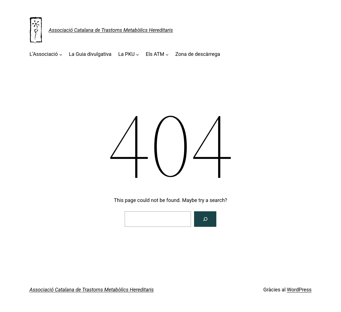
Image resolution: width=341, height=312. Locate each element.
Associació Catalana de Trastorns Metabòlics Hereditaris (111, 30)
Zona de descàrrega (197, 54)
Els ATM (155, 54)
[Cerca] (205, 219)
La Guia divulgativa (90, 54)
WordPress (299, 290)
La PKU (126, 54)
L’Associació (44, 54)
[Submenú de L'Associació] (60, 54)
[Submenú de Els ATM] (167, 54)
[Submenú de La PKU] (137, 54)
